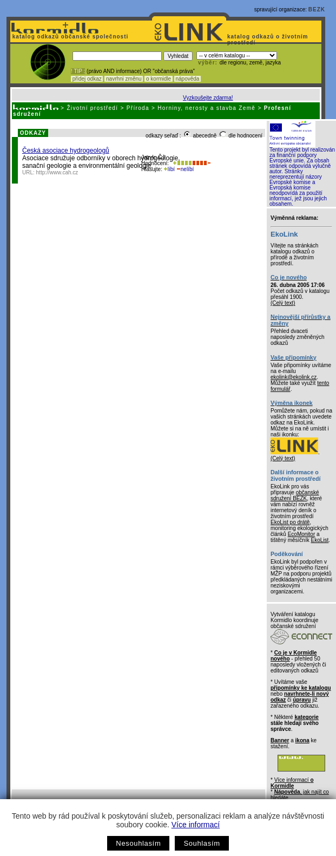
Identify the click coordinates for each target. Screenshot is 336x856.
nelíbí (185, 169)
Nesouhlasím (138, 843)
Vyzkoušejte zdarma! (208, 98)
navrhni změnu (123, 79)
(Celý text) (283, 303)
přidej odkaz (87, 79)
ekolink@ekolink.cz (294, 377)
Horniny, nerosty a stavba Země (206, 108)
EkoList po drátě (290, 522)
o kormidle (158, 79)
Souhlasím (201, 843)
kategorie (306, 717)
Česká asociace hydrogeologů (65, 150)
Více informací (196, 824)
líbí (169, 169)
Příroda (138, 108)
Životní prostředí (92, 108)
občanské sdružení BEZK (295, 495)
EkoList (319, 540)
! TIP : (78, 71)
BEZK (316, 9)
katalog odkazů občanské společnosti (69, 37)
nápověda (187, 79)
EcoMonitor (301, 534)
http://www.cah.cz (57, 172)
